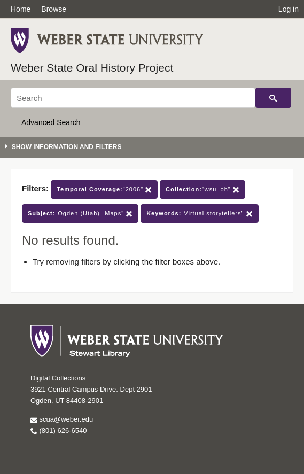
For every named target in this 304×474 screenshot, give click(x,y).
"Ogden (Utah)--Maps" (80, 213)
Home (20, 9)
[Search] (133, 98)
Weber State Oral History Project (92, 67)
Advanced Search (51, 122)
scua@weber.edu (61, 419)
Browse (53, 9)
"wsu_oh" (202, 189)
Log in (288, 9)
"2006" (104, 189)
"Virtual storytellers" (199, 213)
